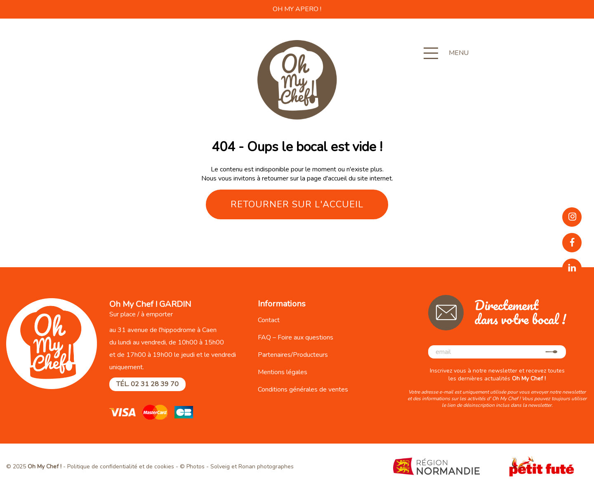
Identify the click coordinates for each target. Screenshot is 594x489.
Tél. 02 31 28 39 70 (147, 384)
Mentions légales (282, 372)
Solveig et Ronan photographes (252, 466)
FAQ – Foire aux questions (295, 337)
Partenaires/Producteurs (293, 354)
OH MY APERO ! (297, 9)
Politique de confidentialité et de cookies (120, 466)
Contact (269, 320)
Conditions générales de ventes (303, 389)
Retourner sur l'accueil (297, 204)
